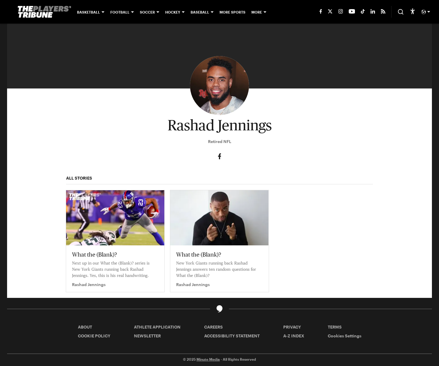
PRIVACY (292, 326)
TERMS (335, 326)
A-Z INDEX (293, 335)
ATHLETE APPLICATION (157, 326)
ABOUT (85, 326)
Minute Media (208, 359)
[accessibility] (412, 11)
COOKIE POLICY (94, 335)
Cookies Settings (344, 335)
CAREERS (213, 326)
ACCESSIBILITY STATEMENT (232, 335)
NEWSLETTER (147, 335)
